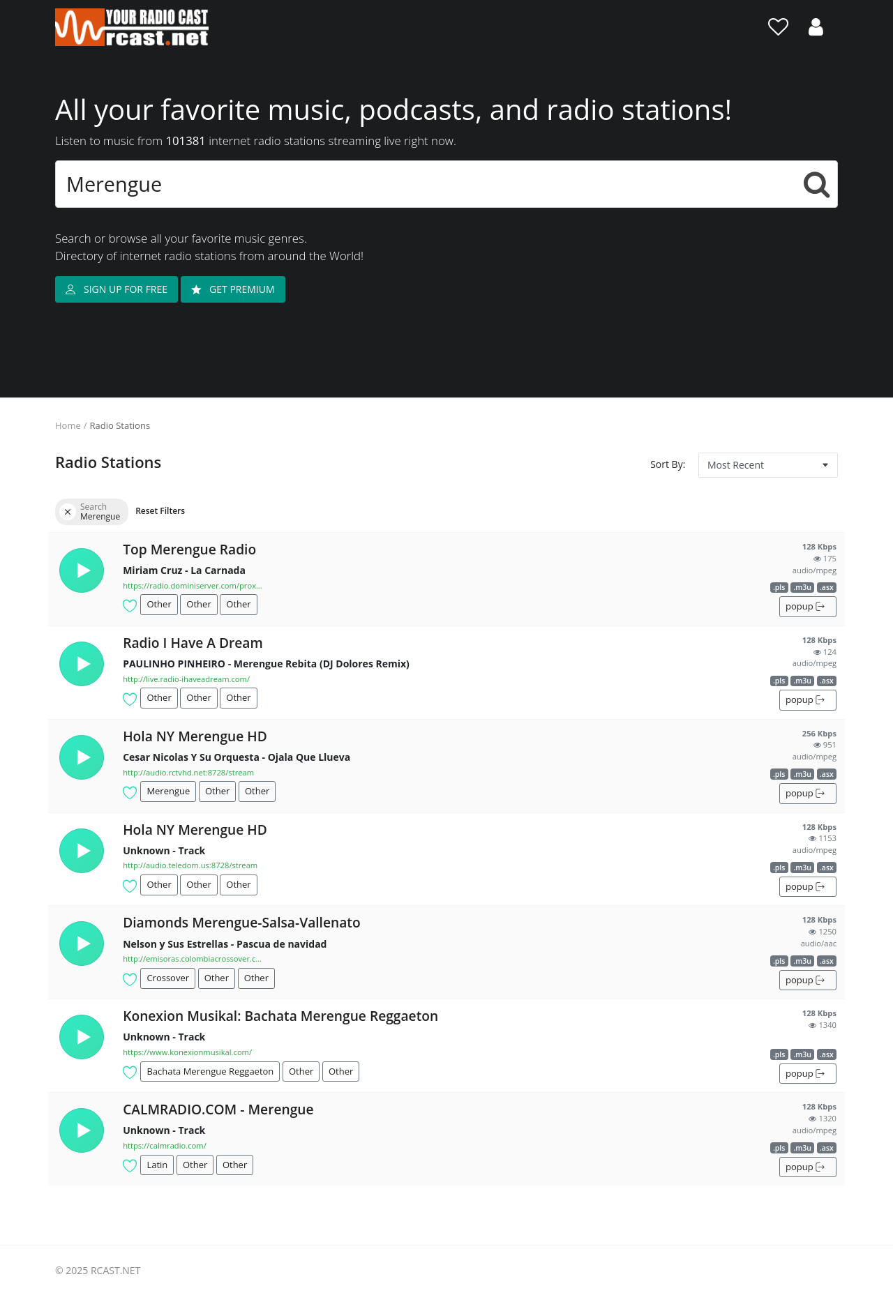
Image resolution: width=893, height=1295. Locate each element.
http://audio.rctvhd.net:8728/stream (188, 772)
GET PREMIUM (232, 289)
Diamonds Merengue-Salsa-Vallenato (241, 922)
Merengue (168, 791)
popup (805, 606)
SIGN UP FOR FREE (116, 289)
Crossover (168, 977)
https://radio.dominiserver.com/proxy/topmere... (192, 585)
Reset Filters (160, 511)
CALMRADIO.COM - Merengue (218, 1109)
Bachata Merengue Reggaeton (210, 1071)
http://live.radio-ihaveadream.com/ (186, 679)
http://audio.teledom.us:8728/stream (190, 865)
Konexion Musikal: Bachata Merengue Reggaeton (280, 1015)
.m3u (802, 587)
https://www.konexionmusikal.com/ (187, 1052)
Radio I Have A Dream (193, 642)
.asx (827, 587)
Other (159, 604)
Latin (157, 1164)
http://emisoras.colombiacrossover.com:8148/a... (192, 958)
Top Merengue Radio (189, 549)
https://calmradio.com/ (165, 1145)
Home (68, 425)
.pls (779, 587)
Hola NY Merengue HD (195, 736)
